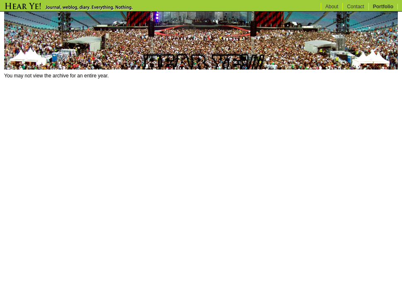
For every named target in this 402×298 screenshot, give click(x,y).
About (331, 7)
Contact (355, 7)
